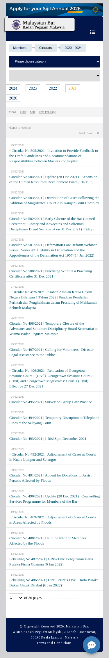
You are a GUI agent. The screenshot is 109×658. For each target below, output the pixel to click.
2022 (53, 88)
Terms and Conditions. (55, 643)
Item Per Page (47, 111)
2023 (33, 88)
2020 (13, 98)
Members (19, 47)
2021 (73, 88)
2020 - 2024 (73, 47)
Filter (23, 111)
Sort (32, 111)
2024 (13, 88)
